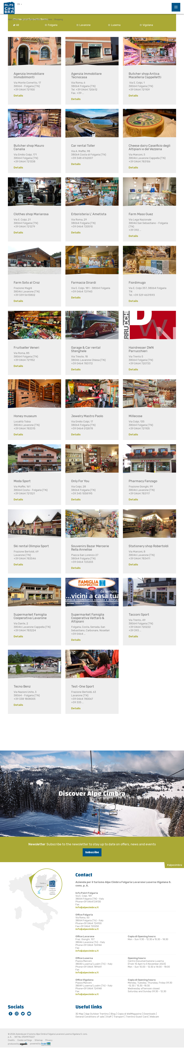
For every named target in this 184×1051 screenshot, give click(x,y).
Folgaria (52, 25)
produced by (17, 1043)
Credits (11, 1040)
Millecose (135, 416)
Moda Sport (22, 481)
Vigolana (148, 25)
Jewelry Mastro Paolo (87, 416)
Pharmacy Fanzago (143, 481)
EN (18, 4)
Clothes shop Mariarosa (31, 214)
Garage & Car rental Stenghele (85, 349)
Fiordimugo (137, 283)
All (17, 25)
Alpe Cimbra (13, 19)
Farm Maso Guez (141, 214)
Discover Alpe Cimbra (31, 19)
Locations (47, 19)
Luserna (115, 25)
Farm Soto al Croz (27, 283)
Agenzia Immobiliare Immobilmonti (29, 75)
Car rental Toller (83, 146)
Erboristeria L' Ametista (88, 214)
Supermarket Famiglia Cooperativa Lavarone (30, 616)
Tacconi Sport (139, 614)
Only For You (80, 481)
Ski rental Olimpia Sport (31, 546)
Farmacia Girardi (83, 283)
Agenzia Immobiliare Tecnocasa (86, 75)
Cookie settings (24, 1040)
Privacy (48, 1040)
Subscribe (92, 852)
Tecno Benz (22, 686)
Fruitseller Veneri (26, 348)
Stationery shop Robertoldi (148, 546)
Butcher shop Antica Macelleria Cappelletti (145, 75)
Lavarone (85, 25)
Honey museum (25, 416)
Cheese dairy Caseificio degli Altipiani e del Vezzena (149, 147)
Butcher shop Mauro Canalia (29, 147)
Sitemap (39, 1040)
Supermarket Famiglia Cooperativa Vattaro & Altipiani (87, 618)
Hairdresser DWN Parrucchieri (141, 349)
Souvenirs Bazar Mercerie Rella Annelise (90, 547)
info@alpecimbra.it (87, 907)
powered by (40, 1043)
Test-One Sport (82, 686)
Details (18, 95)
